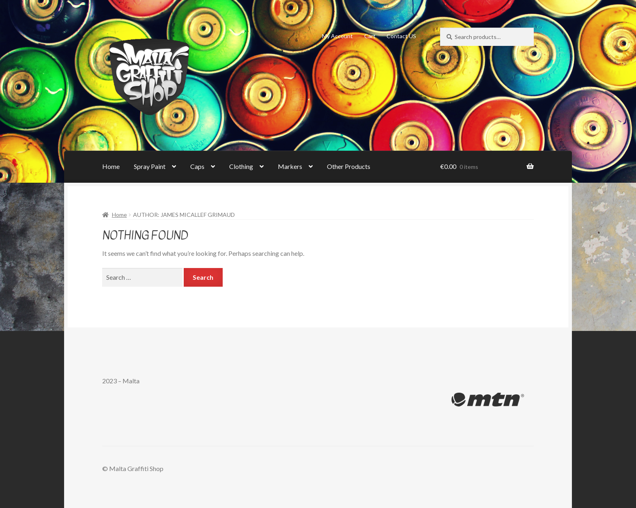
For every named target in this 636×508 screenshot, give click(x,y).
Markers (290, 166)
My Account (337, 35)
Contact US (401, 35)
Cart (370, 35)
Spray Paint (149, 166)
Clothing (241, 166)
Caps (197, 166)
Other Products (348, 166)
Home (111, 166)
